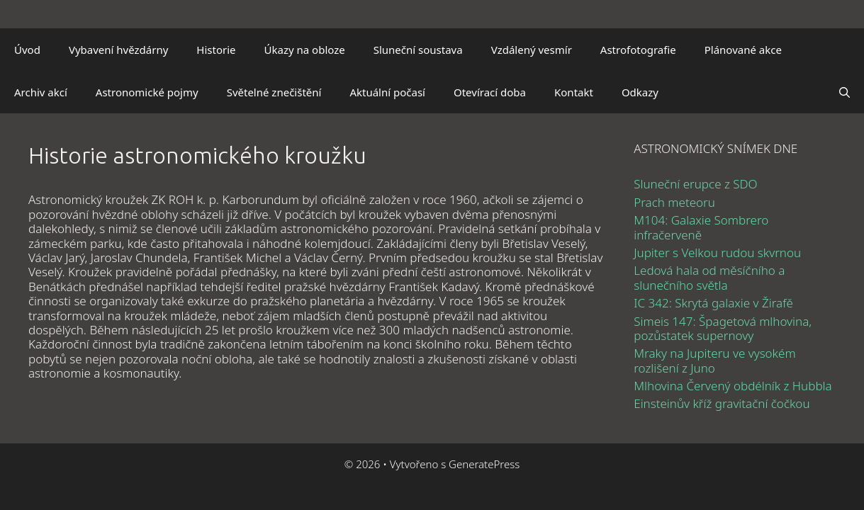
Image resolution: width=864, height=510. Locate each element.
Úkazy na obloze (304, 49)
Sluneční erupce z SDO (695, 184)
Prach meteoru (674, 202)
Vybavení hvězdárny (118, 49)
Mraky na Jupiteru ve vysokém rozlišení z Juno (714, 360)
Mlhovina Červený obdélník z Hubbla (732, 386)
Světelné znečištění (274, 92)
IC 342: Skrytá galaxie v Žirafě (713, 303)
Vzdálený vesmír (531, 49)
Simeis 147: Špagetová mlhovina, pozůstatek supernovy (723, 328)
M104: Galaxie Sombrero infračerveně (701, 227)
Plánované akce (743, 49)
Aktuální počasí (387, 92)
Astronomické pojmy (147, 92)
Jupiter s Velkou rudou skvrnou (717, 252)
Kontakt (573, 92)
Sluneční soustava (418, 49)
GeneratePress (484, 464)
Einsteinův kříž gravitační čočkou (721, 403)
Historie (215, 49)
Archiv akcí (40, 92)
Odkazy (640, 92)
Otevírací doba (490, 92)
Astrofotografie (638, 49)
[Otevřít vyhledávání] (844, 92)
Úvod (27, 49)
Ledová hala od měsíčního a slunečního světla (709, 277)
